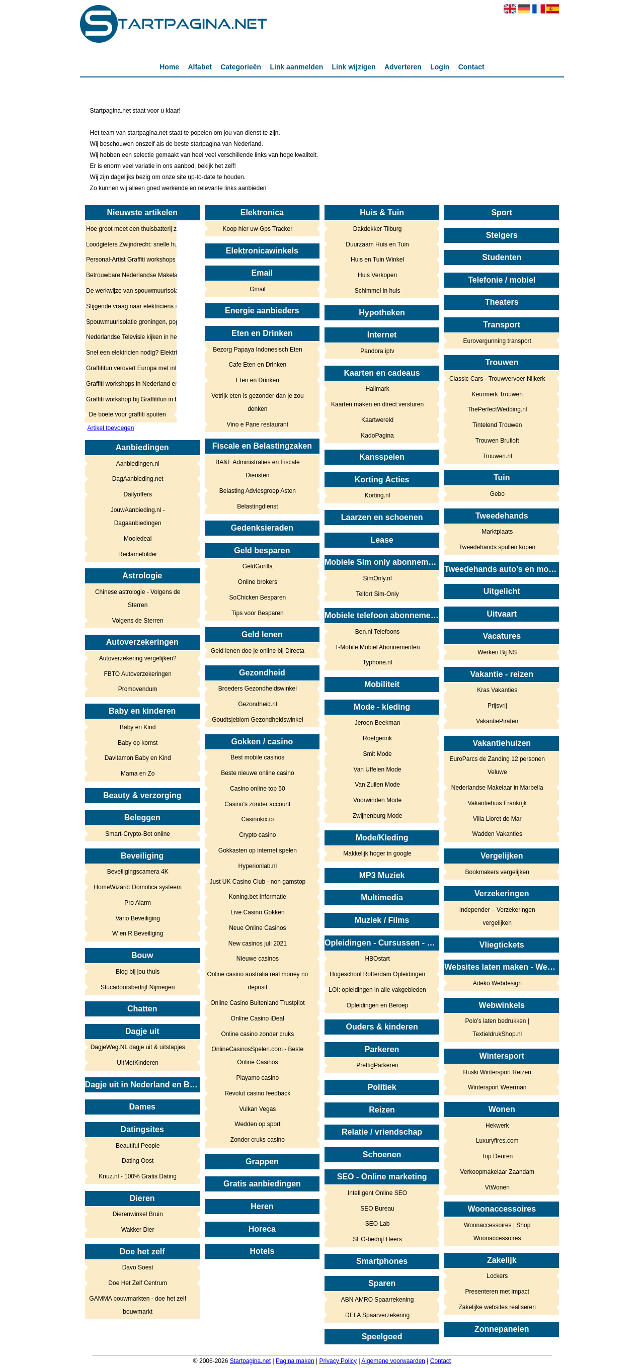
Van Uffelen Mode (377, 769)
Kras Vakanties (497, 690)
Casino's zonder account (257, 804)
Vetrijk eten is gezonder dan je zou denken (257, 402)
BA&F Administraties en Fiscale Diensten (257, 469)
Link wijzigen (354, 67)
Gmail (257, 289)
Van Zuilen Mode (377, 784)
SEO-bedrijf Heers (377, 1239)
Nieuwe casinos (257, 958)
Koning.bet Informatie (257, 896)
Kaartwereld (377, 419)
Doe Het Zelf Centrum (137, 1283)
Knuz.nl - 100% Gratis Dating (138, 1176)
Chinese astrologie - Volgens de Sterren (137, 598)
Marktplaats (497, 531)
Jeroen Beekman (377, 722)
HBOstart (377, 958)
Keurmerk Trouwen (497, 394)
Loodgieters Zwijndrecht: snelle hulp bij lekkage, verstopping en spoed (128, 244)
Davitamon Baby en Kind (138, 757)
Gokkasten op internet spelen (257, 850)
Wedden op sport (257, 1124)
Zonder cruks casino (257, 1139)
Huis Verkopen (377, 275)
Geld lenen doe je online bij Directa (257, 650)
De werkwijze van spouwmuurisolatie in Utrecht (128, 290)
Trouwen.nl (497, 456)
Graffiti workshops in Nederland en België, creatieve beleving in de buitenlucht (128, 383)
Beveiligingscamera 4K (138, 871)
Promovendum (137, 689)
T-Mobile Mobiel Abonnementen (377, 647)
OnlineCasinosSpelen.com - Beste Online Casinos (257, 1056)
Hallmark (377, 388)
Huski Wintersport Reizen (497, 1072)
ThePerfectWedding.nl (497, 409)
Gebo (497, 493)
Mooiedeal (137, 538)
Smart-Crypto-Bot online (137, 833)
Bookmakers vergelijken (497, 872)
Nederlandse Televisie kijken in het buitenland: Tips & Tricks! (128, 336)
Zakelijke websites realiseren (497, 1307)
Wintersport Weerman (497, 1087)
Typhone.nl (377, 662)
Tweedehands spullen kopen (497, 547)
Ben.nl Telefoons (377, 631)
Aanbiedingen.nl (137, 463)
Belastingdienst (257, 506)
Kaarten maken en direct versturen (377, 404)
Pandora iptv (377, 351)
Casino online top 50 (257, 788)
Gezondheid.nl (257, 704)
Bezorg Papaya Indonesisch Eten (257, 349)
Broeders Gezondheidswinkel (257, 688)
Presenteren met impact (497, 1291)
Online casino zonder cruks (257, 1034)
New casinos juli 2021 (257, 943)
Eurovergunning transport (497, 341)
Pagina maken (295, 1360)
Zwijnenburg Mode (378, 815)
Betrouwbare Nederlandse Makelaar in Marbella (128, 275)
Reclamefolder (137, 554)
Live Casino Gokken (257, 912)
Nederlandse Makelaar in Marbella (497, 787)
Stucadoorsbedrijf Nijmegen (138, 987)
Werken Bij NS (497, 652)
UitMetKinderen (137, 1062)
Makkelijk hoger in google (377, 853)
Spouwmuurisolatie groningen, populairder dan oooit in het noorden (128, 321)
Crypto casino (257, 834)
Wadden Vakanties (497, 833)
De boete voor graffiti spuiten (127, 414)
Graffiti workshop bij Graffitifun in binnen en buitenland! (128, 399)
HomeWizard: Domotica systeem (138, 887)
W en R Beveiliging (137, 933)
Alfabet (199, 67)
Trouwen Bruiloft (497, 440)
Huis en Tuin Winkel (377, 259)
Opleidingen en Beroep (378, 1005)
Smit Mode (377, 753)
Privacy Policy (338, 1360)
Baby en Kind (137, 727)
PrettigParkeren (377, 1065)
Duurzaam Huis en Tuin (377, 244)
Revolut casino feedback (257, 1093)
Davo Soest (137, 1267)
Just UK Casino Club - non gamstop (257, 881)
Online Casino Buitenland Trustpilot (257, 1002)
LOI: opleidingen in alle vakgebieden (377, 989)
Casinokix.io (258, 819)
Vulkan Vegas (257, 1109)
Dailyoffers (137, 494)
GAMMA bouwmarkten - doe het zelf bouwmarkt (137, 1305)
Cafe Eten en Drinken (258, 364)
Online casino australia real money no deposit (257, 981)
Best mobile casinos (258, 757)
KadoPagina (377, 435)
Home (169, 67)
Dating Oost (137, 1160)
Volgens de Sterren (138, 620)
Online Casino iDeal (257, 1018)
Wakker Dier (137, 1229)
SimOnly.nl (377, 578)
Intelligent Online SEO (377, 1192)
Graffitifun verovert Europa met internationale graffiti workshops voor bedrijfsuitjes (128, 368)
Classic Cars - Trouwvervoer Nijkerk (497, 378)
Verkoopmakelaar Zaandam (497, 1171)
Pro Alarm (137, 902)
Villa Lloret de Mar (497, 818)
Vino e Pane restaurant (258, 424)
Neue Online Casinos (257, 927)
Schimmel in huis (377, 290)
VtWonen (497, 1187)
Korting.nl (377, 495)
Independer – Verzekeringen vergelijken (497, 916)
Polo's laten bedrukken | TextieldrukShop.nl (497, 1027)
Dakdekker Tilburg (377, 228)
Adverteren (403, 67)
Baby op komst (137, 742)
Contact (471, 67)
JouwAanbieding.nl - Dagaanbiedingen (138, 516)
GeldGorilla (258, 566)
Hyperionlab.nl (257, 866)
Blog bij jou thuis (137, 971)
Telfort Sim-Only (377, 593)
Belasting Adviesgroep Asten (257, 490)
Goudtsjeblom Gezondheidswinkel (257, 719)
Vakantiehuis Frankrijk (497, 803)
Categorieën (240, 67)
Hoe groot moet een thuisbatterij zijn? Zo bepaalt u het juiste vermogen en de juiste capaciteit (128, 228)
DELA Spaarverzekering (377, 1315)
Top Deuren (497, 1156)
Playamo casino (257, 1077)
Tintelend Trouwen (497, 425)
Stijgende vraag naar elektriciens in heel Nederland (128, 306)
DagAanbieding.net (138, 478)
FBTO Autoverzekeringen (138, 673)
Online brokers (257, 581)
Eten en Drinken (257, 380)
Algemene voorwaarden (393, 1360)
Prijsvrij (497, 705)
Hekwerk (497, 1125)
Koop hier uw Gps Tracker (258, 228)
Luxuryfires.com (497, 1140)
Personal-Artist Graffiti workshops (128, 259)
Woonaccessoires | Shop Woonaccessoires (497, 1232)
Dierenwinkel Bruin (138, 1214)
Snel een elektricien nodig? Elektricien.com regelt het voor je (128, 352)
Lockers (497, 1275)
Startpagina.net (250, 1360)
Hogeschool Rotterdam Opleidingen (377, 974)
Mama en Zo (137, 773)
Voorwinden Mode (377, 800)
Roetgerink (377, 738)
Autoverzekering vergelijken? (138, 658)
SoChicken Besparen (257, 597)
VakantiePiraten (497, 721)
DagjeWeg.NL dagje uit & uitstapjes (138, 1047)
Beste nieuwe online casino (257, 773)
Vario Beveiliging (137, 918)
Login (439, 67)
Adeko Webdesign (497, 983)
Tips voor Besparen (257, 613)
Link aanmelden (296, 67)
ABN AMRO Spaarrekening (377, 1299)
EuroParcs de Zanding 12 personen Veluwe (497, 765)
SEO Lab (377, 1223)
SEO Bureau (377, 1208)
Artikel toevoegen (111, 428)
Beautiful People (137, 1145)
